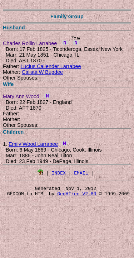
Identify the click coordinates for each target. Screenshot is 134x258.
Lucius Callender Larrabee (51, 66)
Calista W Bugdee (42, 72)
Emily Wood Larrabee (33, 144)
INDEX (59, 172)
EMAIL (81, 172)
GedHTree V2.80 (76, 195)
